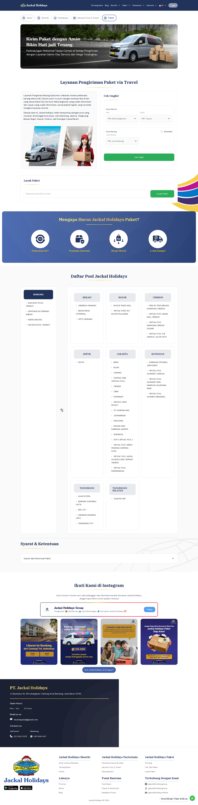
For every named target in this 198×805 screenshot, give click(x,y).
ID (162, 5)
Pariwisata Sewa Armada (112, 763)
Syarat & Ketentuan (110, 788)
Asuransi (168, 131)
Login (173, 5)
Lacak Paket (162, 193)
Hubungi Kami (107, 771)
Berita (61, 788)
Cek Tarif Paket (151, 767)
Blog (107, 5)
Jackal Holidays (36, 5)
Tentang (148, 763)
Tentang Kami (97, 5)
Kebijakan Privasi (109, 792)
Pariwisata (138, 5)
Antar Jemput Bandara (68, 763)
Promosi (62, 784)
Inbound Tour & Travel (111, 767)
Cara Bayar (106, 784)
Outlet (61, 771)
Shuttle (115, 5)
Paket (126, 5)
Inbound (152, 5)
